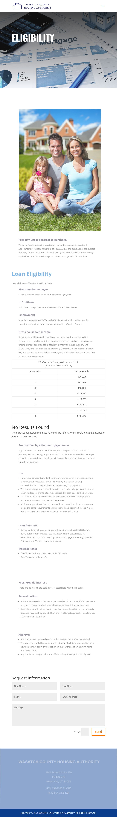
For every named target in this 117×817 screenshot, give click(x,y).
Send (98, 731)
